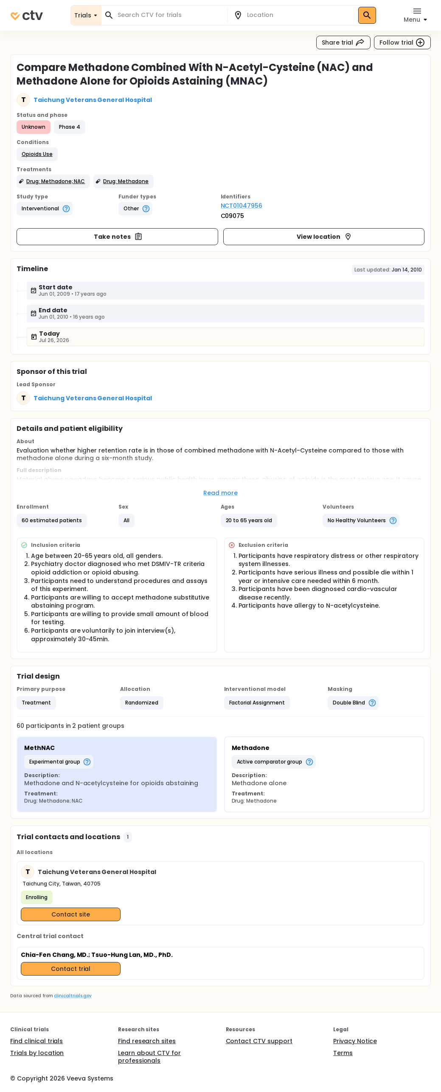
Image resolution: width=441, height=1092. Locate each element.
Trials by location (37, 1053)
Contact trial (71, 969)
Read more (220, 493)
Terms (343, 1053)
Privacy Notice (355, 1041)
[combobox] (169, 15)
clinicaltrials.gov (72, 996)
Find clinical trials (36, 1041)
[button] (37, 154)
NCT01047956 (242, 205)
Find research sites (147, 1041)
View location (324, 236)
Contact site (70, 914)
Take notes (118, 236)
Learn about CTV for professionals (149, 1056)
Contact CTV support (259, 1041)
